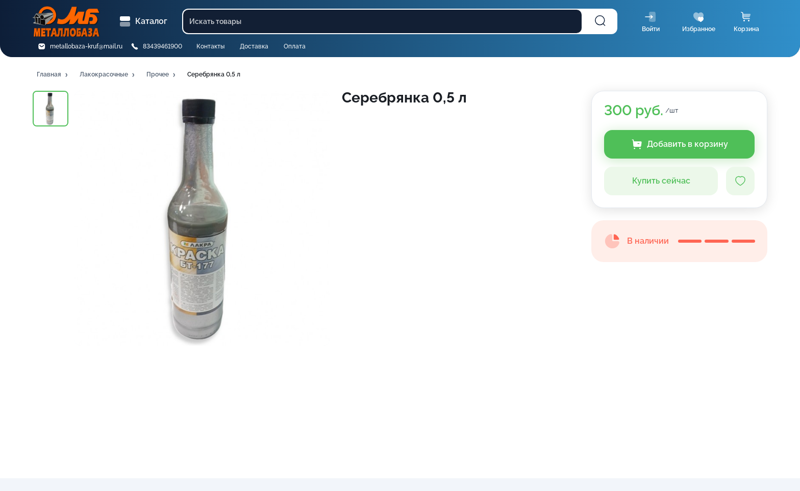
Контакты (210, 46)
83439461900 (162, 46)
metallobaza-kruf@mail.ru (86, 46)
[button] (53, 75)
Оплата (295, 46)
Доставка (254, 46)
